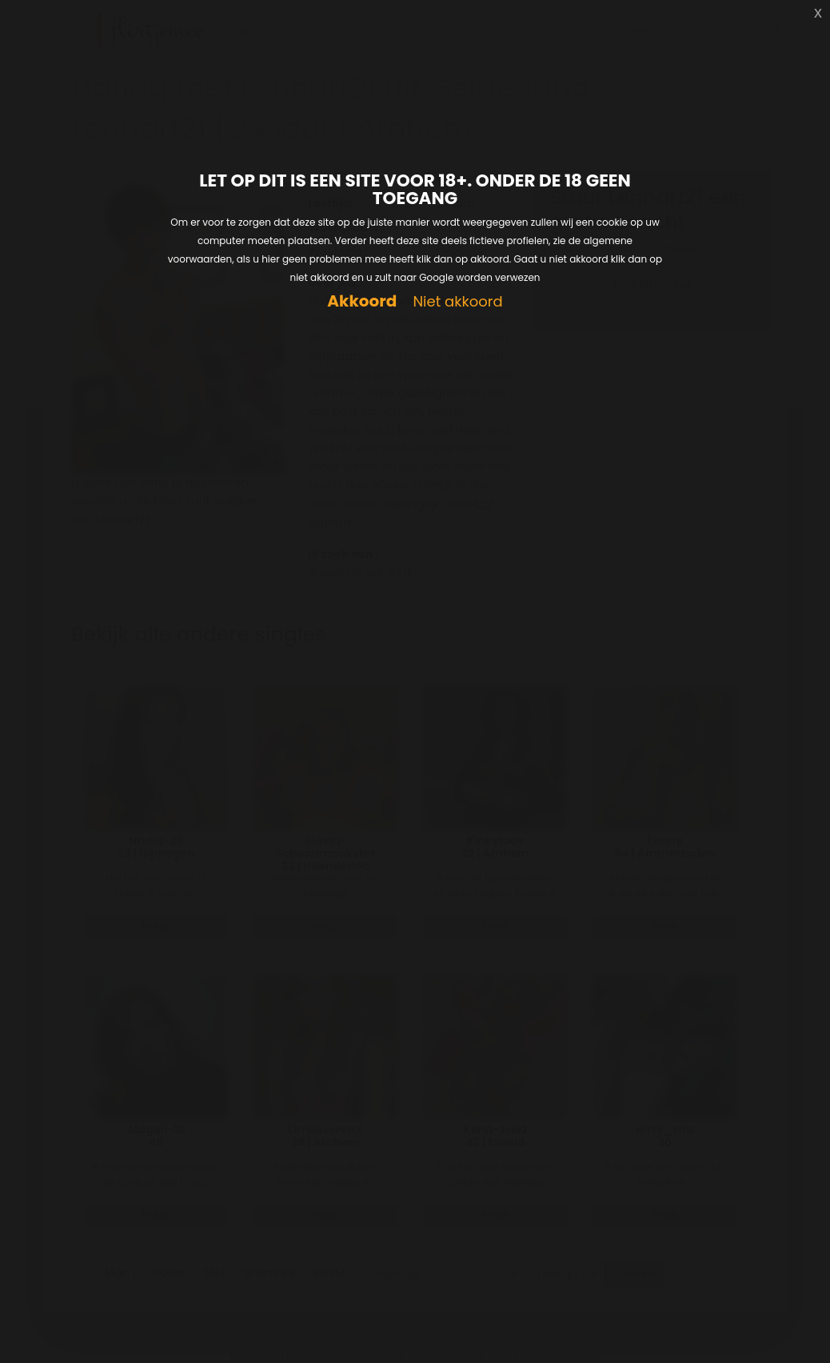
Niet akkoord (457, 302)
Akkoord (362, 301)
